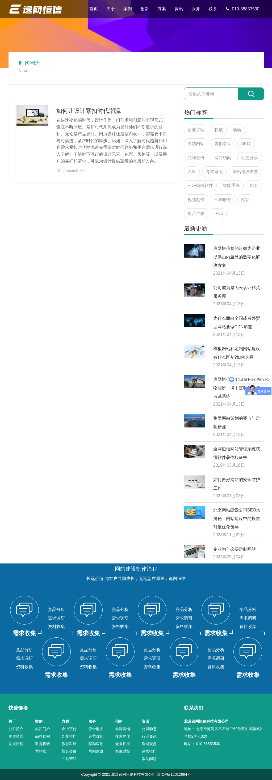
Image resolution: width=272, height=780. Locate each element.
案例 (127, 8)
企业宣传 (69, 729)
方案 (161, 8)
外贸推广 (69, 736)
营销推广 (42, 751)
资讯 (178, 8)
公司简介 (16, 729)
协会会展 (69, 751)
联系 (212, 8)
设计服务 (96, 729)
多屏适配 (122, 751)
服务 (195, 8)
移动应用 (96, 744)
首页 (93, 8)
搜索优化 (122, 736)
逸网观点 (149, 744)
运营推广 (149, 751)
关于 (110, 8)
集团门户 (42, 729)
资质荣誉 (16, 736)
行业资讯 (149, 736)
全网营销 (122, 729)
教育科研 (42, 744)
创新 (144, 8)
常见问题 (149, 759)
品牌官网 (42, 736)
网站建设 (96, 751)
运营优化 (96, 736)
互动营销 (69, 759)
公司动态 (149, 729)
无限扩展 (122, 744)
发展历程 (16, 744)
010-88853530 (242, 9)
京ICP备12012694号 (174, 774)
